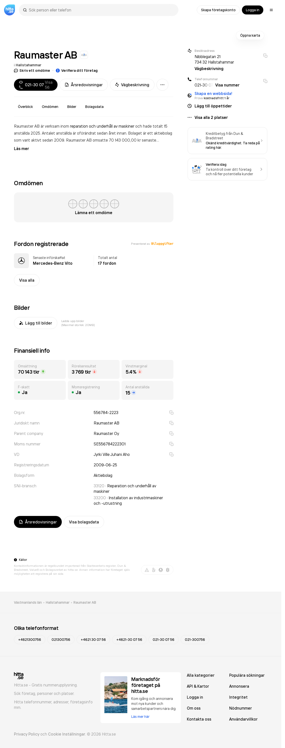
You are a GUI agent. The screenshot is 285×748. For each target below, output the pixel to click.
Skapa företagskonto (218, 10)
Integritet (238, 697)
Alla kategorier (200, 675)
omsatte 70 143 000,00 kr (117, 140)
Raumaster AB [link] (84, 602)
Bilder (71, 106)
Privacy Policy (26, 734)
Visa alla (26, 280)
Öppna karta (250, 35)
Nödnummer (240, 708)
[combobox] (101, 9)
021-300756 (195, 639)
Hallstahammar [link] (58, 602)
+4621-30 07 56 (129, 639)
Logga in (252, 10)
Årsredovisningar (84, 84)
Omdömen (50, 106)
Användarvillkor (243, 719)
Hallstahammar (28, 65)
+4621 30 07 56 (93, 639)
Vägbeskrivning (132, 84)
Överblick (25, 106)
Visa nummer (227, 85)
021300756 (61, 639)
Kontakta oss (199, 719)
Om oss (194, 708)
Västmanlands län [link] (28, 602)
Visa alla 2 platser (211, 117)
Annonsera (239, 686)
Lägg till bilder (35, 323)
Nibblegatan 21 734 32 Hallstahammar (214, 59)
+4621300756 (29, 639)
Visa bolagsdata (84, 521)
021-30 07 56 (163, 639)
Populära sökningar (247, 675)
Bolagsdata (94, 106)
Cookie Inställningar (66, 734)
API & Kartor (198, 686)
